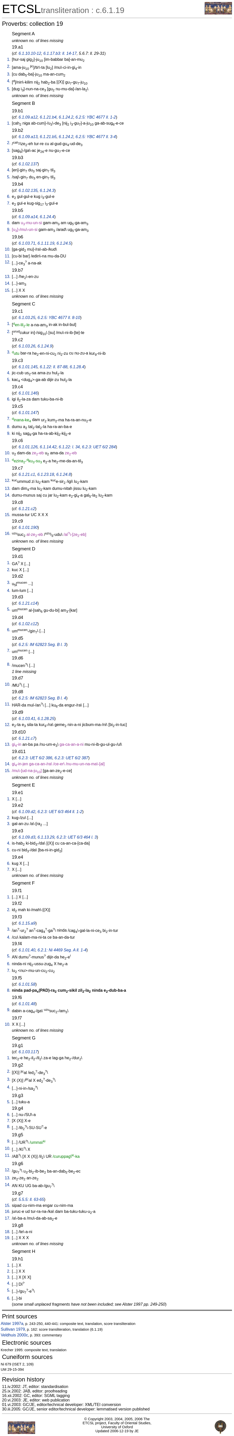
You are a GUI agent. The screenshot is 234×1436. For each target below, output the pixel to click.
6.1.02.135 (28, 190)
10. (7, 249)
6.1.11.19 (46, 243)
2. (8, 66)
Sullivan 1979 (13, 1329)
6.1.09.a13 (28, 137)
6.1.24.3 (47, 190)
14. (7, 283)
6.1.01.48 (27, 1004)
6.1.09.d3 (27, 837)
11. (7, 256)
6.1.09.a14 (28, 217)
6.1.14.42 (48, 447)
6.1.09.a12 (28, 117)
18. (7, 1232)
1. (8, 59)
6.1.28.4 (77, 367)
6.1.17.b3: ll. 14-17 (60, 53)
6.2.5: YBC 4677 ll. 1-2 (96, 117)
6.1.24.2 (66, 117)
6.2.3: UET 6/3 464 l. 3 (76, 837)
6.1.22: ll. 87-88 (53, 367)
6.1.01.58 (27, 984)
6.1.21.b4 (48, 117)
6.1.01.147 (28, 413)
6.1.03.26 (27, 346)
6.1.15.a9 (27, 923)
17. (7, 1218)
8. (8, 223)
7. (8, 203)
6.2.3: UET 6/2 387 (71, 758)
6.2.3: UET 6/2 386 (35, 758)
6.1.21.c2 (27, 509)
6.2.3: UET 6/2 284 (99, 447)
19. (7, 1238)
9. (8, 229)
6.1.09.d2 (27, 812)
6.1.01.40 (27, 950)
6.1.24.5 (63, 243)
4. (8, 81)
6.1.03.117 (28, 1052)
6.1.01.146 (28, 393)
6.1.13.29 (46, 837)
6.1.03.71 (27, 243)
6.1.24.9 (45, 346)
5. (8, 89)
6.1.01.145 (28, 367)
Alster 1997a (12, 1323)
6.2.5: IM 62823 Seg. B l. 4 (42, 698)
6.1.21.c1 (27, 474)
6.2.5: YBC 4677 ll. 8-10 (59, 317)
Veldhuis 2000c (14, 1335)
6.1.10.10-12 (30, 53)
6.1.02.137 (28, 164)
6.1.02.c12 (28, 624)
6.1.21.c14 (28, 603)
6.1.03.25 (27, 317)
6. (8, 196)
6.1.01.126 (28, 447)
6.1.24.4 (47, 217)
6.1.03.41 (27, 718)
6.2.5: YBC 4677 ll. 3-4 (96, 137)
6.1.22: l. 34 (69, 447)
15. (7, 290)
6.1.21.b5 (48, 137)
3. (8, 74)
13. (7, 276)
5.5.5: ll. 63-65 (31, 1199)
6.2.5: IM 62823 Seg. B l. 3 (42, 644)
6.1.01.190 (28, 527)
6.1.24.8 (63, 474)
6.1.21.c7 (27, 738)
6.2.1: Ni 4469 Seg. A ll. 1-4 (62, 950)
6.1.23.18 (45, 474)
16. (7, 533)
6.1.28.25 (46, 718)
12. (7, 262)
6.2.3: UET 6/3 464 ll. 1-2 (60, 812)
